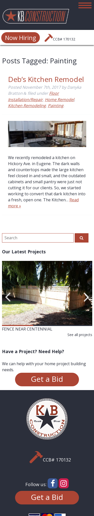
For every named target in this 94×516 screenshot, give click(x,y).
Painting (55, 105)
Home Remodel (59, 99)
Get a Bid (47, 379)
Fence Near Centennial (27, 329)
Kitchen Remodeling (27, 105)
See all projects (79, 334)
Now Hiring (20, 37)
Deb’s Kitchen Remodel (46, 79)
